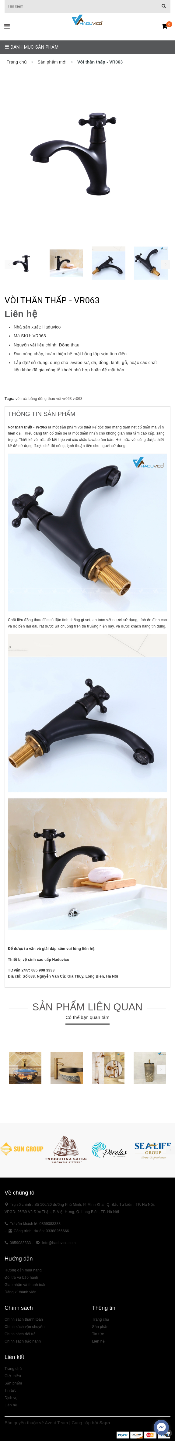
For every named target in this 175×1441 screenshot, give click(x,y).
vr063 (77, 399)
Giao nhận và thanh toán (26, 1285)
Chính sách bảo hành (23, 1341)
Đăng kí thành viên (21, 1292)
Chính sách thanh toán (24, 1319)
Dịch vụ (11, 1398)
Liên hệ (98, 1341)
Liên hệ (11, 1405)
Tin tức (10, 1390)
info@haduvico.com (59, 1243)
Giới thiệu (13, 1376)
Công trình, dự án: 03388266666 (41, 1231)
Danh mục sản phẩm (31, 47)
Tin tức (98, 1334)
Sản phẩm (101, 1327)
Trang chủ (13, 1369)
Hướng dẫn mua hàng (23, 1270)
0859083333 (20, 1243)
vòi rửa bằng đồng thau (35, 399)
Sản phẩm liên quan (87, 1007)
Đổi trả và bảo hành (21, 1277)
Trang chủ (100, 1319)
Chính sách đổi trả (20, 1334)
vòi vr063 (64, 399)
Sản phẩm (13, 1383)
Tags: (10, 399)
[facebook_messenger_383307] (161, 1427)
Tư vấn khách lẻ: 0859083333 (35, 1224)
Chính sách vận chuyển (24, 1327)
